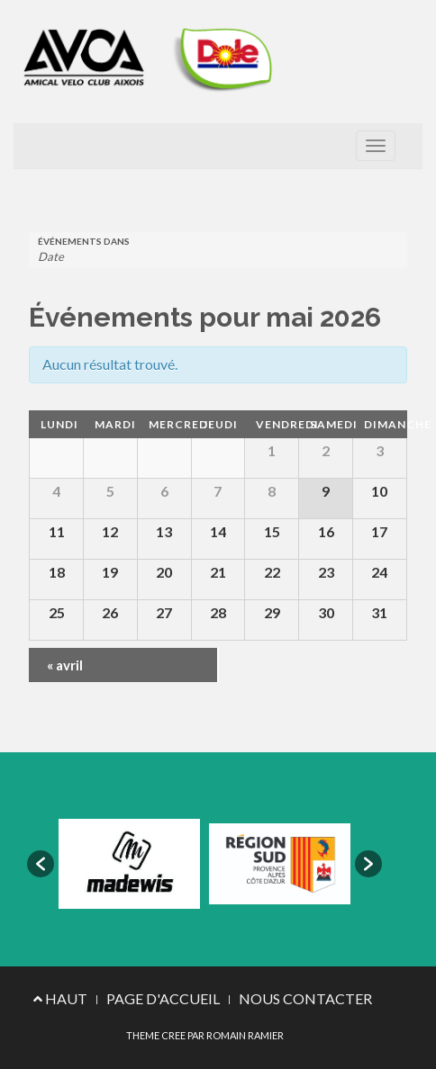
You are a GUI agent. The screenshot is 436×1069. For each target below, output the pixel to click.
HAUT (60, 998)
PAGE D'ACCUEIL (163, 998)
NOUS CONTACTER (305, 998)
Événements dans (84, 241)
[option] (129, 864)
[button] (40, 863)
